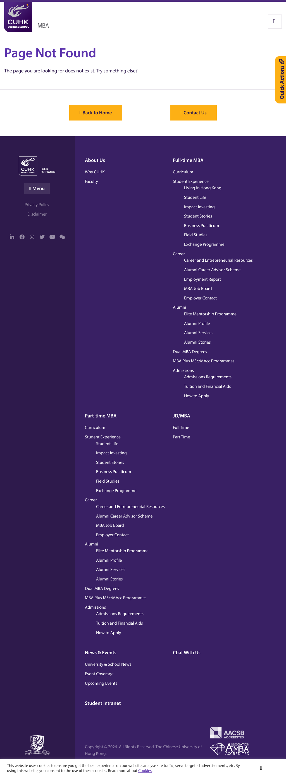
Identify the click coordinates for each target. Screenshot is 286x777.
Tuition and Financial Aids (207, 386)
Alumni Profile (197, 323)
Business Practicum (201, 225)
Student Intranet (103, 703)
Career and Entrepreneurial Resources (218, 260)
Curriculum (183, 171)
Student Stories (198, 216)
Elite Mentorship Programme (210, 314)
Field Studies (195, 235)
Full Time (181, 427)
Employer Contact (200, 298)
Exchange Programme (204, 244)
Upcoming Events (101, 683)
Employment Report (202, 279)
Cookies (145, 770)
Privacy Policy (37, 205)
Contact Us (200, 113)
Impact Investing (199, 206)
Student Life (195, 197)
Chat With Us (187, 652)
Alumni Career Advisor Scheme (212, 269)
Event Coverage (99, 673)
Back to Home (92, 113)
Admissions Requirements (208, 377)
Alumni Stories (197, 342)
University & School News (108, 664)
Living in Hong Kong (202, 188)
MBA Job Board (198, 288)
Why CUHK (95, 171)
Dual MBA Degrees (190, 351)
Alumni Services (198, 333)
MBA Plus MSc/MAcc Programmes (203, 361)
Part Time (181, 437)
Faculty (91, 181)
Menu (38, 188)
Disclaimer (37, 214)
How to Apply (196, 395)
